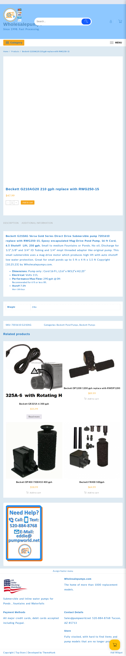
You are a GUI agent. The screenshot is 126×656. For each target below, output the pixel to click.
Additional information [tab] (37, 223)
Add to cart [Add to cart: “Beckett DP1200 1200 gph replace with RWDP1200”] (93, 399)
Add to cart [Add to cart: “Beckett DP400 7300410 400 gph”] (35, 493)
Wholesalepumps (24, 24)
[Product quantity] (12, 203)
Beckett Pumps (87, 325)
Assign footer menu (63, 571)
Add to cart (27, 202)
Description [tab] (11, 223)
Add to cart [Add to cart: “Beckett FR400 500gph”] (93, 493)
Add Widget (116, 652)
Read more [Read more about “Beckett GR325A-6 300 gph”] (34, 416)
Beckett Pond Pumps (67, 325)
